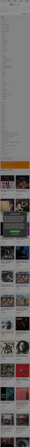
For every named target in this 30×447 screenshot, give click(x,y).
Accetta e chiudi (15, 231)
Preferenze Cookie (15, 234)
